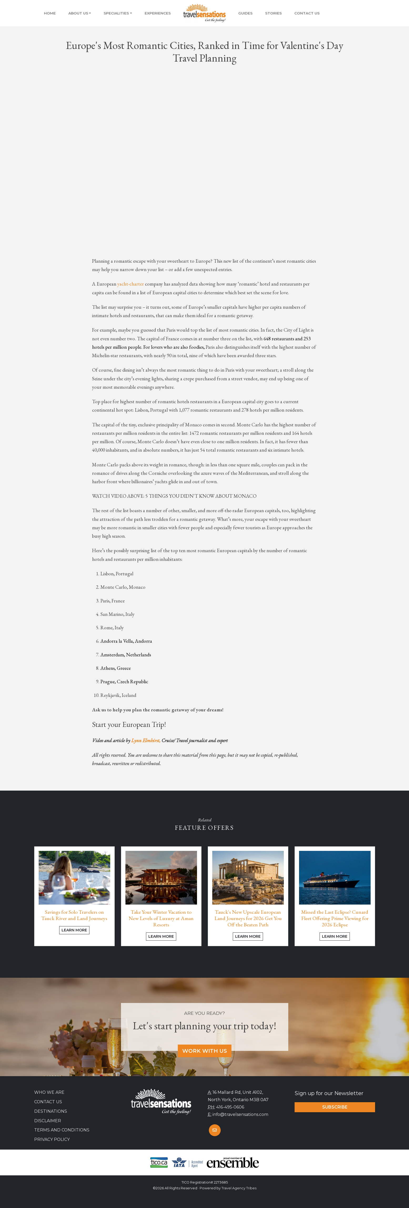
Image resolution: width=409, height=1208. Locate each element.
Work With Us (204, 1051)
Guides (245, 13)
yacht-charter (130, 284)
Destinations (50, 1111)
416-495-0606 (230, 1107)
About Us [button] (78, 13)
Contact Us (307, 13)
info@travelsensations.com (240, 1114)
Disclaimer (47, 1120)
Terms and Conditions (61, 1129)
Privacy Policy (52, 1139)
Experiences (158, 13)
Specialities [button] (116, 13)
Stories (273, 13)
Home (50, 13)
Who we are (49, 1092)
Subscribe (334, 1107)
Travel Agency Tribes (238, 1188)
